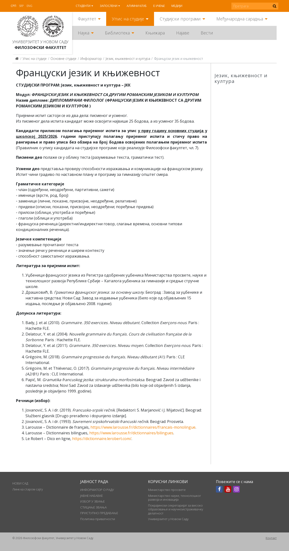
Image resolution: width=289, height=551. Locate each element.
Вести (207, 33)
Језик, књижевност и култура (128, 58)
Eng (29, 6)
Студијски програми (180, 19)
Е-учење (159, 6)
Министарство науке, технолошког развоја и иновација (174, 498)
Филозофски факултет (40, 47)
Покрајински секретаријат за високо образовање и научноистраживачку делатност (175, 509)
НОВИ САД (20, 483)
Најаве (182, 33)
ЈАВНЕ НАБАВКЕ (91, 496)
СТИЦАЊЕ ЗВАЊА (93, 507)
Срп (13, 6)
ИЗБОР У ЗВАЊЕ (92, 501)
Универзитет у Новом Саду (40, 41)
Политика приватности (97, 519)
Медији (176, 6)
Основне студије (63, 58)
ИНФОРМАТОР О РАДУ (97, 490)
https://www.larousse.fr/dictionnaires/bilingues (131, 433)
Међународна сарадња (239, 19)
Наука (83, 33)
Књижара (155, 33)
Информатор (91, 58)
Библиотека (117, 33)
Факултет (87, 19)
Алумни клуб (137, 6)
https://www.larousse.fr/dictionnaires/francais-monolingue (142, 427)
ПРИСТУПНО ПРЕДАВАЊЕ (99, 513)
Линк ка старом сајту (27, 489)
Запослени (108, 6)
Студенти (83, 6)
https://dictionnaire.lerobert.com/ (101, 438)
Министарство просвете (167, 490)
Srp (21, 6)
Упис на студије (128, 19)
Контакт (271, 538)
